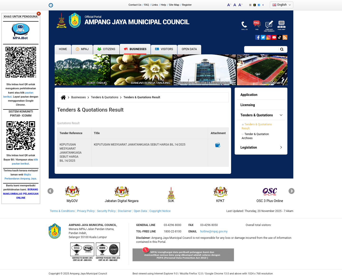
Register (187, 4)
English (282, 4)
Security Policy (106, 211)
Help (163, 4)
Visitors (164, 49)
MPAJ (82, 49)
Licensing (248, 105)
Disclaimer (125, 211)
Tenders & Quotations (104, 97)
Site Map (174, 4)
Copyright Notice (160, 211)
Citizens (106, 49)
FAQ (146, 4)
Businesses (135, 49)
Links (155, 4)
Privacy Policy (86, 211)
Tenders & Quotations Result (257, 126)
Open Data (189, 49)
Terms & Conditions (62, 211)
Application (249, 95)
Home (63, 49)
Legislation (249, 147)
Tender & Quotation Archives (256, 136)
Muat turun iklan (217, 145)
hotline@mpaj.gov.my (214, 231)
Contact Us (134, 4)
